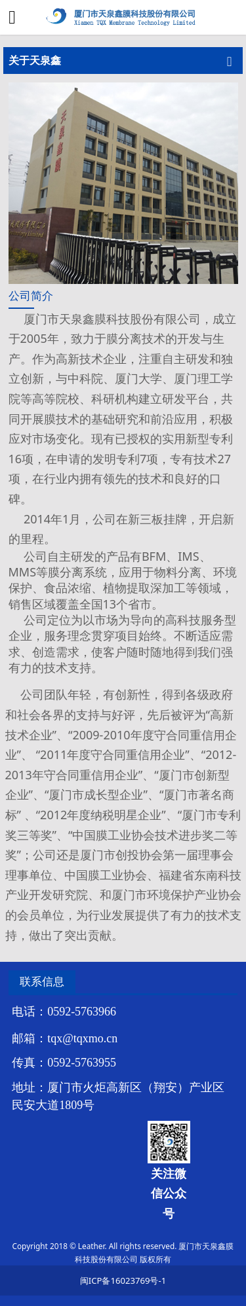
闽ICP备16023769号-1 (123, 1280)
